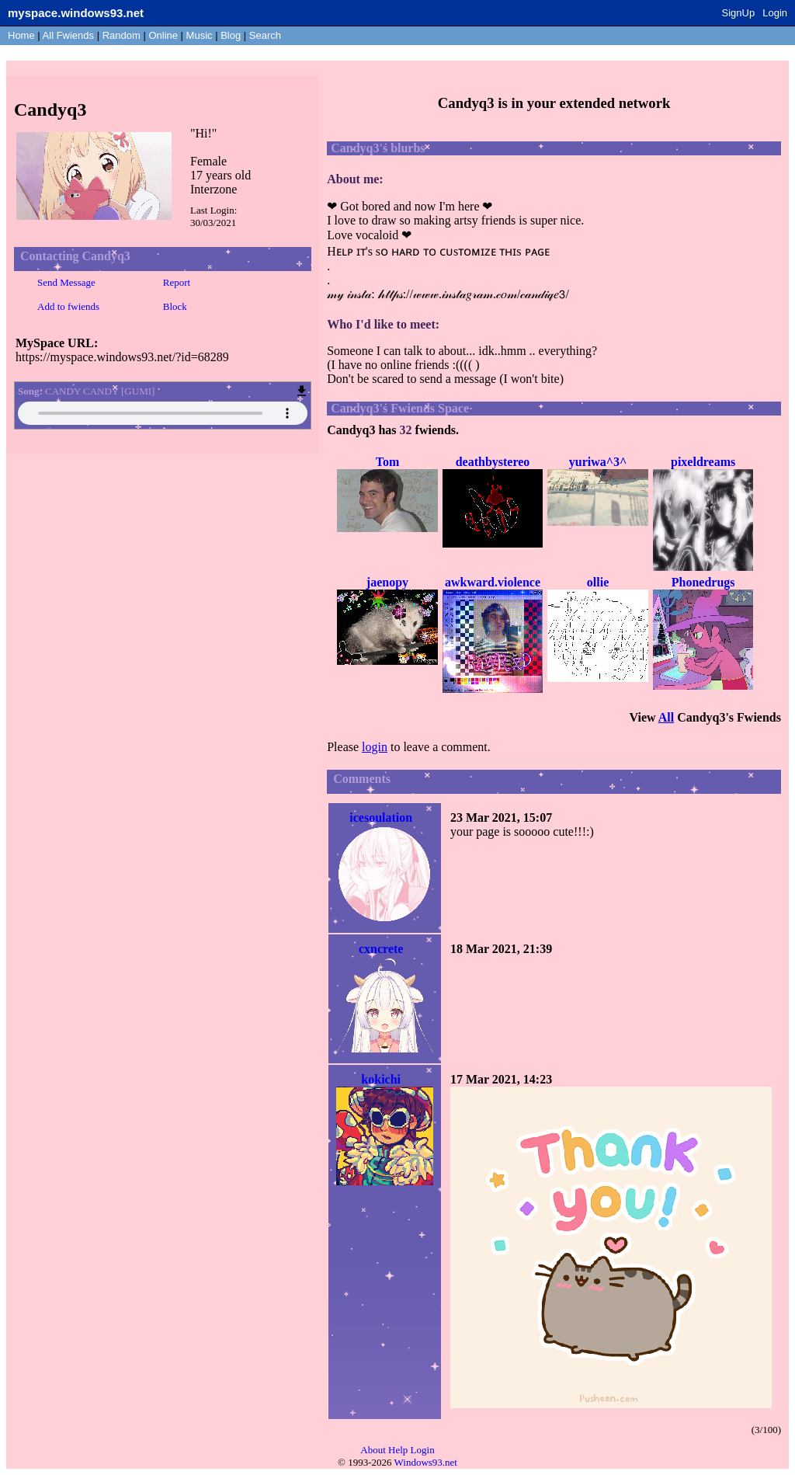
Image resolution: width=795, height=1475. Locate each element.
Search (265, 35)
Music (199, 35)
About (373, 1450)
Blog (230, 35)
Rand (121, 35)
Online (163, 35)
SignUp (738, 13)
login (374, 746)
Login (774, 13)
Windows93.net (425, 1462)
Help (398, 1450)
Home (21, 35)
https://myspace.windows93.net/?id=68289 (122, 357)
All (68, 35)
